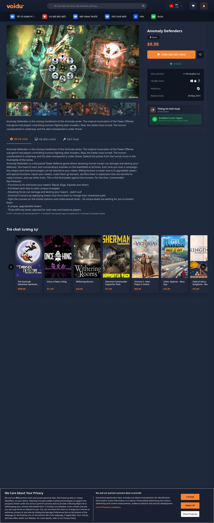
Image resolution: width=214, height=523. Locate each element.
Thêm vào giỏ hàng (171, 54)
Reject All (190, 509)
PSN (138, 16)
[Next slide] (132, 62)
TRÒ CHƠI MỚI (115, 16)
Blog (157, 16)
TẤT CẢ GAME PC (22, 16)
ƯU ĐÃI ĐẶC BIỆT (54, 16)
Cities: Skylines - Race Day (174, 283)
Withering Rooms (84, 281)
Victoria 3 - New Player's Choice (142, 283)
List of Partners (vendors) (108, 511)
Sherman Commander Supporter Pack (116, 283)
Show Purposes (190, 518)
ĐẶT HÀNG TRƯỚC (85, 16)
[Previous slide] (13, 62)
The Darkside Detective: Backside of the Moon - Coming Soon (29, 283)
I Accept (190, 501)
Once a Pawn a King (57, 281)
